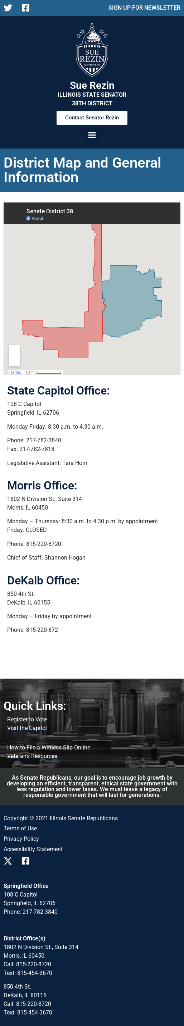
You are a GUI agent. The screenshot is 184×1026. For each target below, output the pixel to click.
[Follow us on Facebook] (28, 8)
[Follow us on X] (10, 8)
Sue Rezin (92, 85)
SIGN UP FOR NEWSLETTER (144, 7)
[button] (92, 134)
